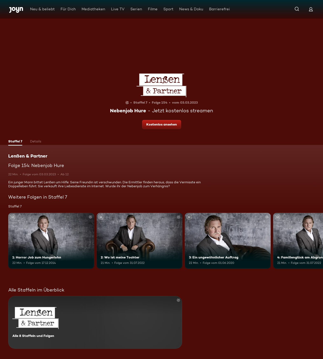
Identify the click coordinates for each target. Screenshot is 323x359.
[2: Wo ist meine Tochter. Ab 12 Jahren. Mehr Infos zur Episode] (140, 241)
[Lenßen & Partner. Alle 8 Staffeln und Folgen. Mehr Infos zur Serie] (95, 322)
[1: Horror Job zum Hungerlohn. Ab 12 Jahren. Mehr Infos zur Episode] (51, 241)
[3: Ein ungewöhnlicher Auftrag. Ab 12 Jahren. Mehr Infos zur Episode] (228, 241)
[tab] (15, 142)
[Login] (311, 9)
